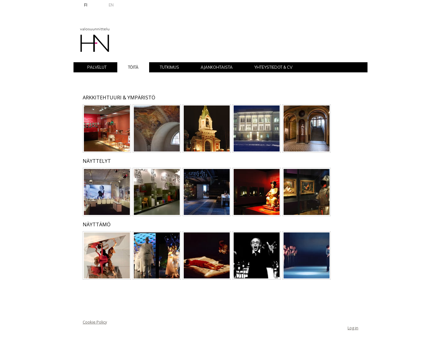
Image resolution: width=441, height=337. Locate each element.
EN (111, 4)
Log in (353, 328)
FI (85, 4)
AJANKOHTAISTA (217, 67)
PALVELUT (97, 67)
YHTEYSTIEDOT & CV (273, 67)
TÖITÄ (133, 67)
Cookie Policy (95, 322)
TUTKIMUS (169, 67)
